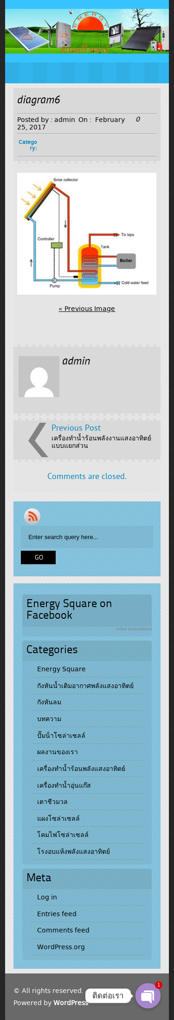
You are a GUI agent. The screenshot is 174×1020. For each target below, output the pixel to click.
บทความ (49, 719)
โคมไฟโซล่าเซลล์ (63, 834)
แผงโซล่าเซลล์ (58, 818)
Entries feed (57, 914)
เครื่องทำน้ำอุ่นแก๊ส (64, 785)
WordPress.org (61, 947)
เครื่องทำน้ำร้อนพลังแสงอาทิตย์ (81, 768)
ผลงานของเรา (57, 752)
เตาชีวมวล (52, 801)
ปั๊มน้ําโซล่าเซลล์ (61, 735)
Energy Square (61, 669)
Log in (47, 897)
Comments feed (63, 930)
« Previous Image (86, 308)
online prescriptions (134, 629)
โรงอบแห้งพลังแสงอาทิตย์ (73, 851)
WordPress (70, 1002)
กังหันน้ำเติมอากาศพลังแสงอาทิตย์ (85, 685)
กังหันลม (49, 702)
